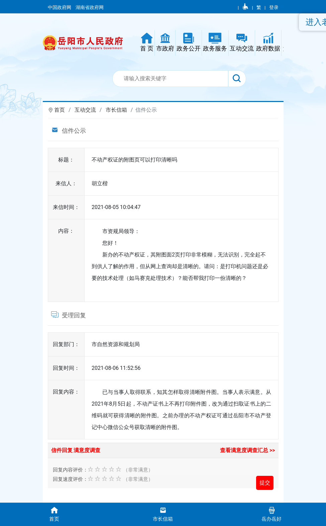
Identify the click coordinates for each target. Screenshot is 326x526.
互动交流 (85, 110)
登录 (274, 7)
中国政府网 (60, 7)
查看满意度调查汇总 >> (247, 450)
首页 (59, 110)
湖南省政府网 (90, 7)
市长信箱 (116, 110)
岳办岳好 (271, 514)
